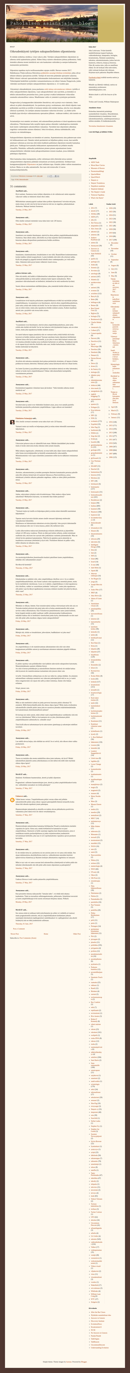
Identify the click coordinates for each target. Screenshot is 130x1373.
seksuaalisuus (95, 1092)
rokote (93, 1029)
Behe (93, 299)
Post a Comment (19, 929)
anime (93, 243)
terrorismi (94, 1190)
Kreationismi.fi (96, 1327)
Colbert (93, 330)
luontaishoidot (96, 769)
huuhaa (93, 506)
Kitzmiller (94, 665)
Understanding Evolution (100, 1348)
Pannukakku (95, 899)
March (113, 410)
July (112, 269)
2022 (111, 222)
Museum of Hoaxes (98, 168)
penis (93, 923)
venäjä (93, 1255)
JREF (93, 593)
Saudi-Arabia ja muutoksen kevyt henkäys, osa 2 (115, 355)
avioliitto (94, 293)
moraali (93, 837)
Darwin (93, 338)
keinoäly (94, 632)
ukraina (93, 1220)
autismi (93, 288)
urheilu (93, 1233)
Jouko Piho (95, 590)
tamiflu (93, 1170)
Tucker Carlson (96, 1212)
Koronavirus (95, 671)
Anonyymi (94, 246)
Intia (92, 550)
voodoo (93, 1282)
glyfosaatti (94, 458)
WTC (93, 1299)
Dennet (93, 355)
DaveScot (94, 341)
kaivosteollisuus (96, 614)
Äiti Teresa (95, 223)
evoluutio (94, 421)
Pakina (93, 896)
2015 (111, 425)
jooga (93, 582)
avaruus (93, 291)
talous (93, 1167)
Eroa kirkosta (95, 410)
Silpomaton (31, 164)
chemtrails (94, 327)
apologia (94, 262)
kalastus (94, 619)
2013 (111, 433)
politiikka (94, 945)
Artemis (94, 268)
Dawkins (94, 349)
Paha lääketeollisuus (96, 887)
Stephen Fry (95, 1126)
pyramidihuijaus (96, 972)
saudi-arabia (95, 1081)
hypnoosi (94, 515)
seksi (92, 1089)
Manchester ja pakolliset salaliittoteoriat (115, 299)
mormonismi (95, 840)
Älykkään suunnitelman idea (101, 1315)
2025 (111, 212)
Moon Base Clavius (98, 165)
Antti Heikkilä (96, 254)
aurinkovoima (96, 282)
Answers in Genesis (95, 250)
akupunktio (95, 226)
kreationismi (95, 685)
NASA (93, 846)
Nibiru (93, 860)
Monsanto (94, 834)
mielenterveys (96, 821)
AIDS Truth (95, 162)
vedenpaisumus (96, 1250)
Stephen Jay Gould (95, 1130)
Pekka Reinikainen (95, 914)
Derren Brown (96, 358)
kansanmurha (95, 622)
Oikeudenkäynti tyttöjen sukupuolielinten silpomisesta (115, 313)
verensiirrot (95, 1258)
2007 (111, 454)
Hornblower (95, 500)
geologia (94, 450)
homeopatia (95, 487)
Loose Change (96, 764)
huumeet (94, 509)
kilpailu (93, 649)
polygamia (94, 948)
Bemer (93, 305)
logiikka (94, 761)
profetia (93, 951)
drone (93, 366)
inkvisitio (94, 542)
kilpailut (94, 652)
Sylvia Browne (96, 1141)
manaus (93, 793)
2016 (111, 422)
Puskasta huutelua (94, 968)
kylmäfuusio (95, 731)
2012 (92, 208)
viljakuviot (95, 1271)
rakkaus (93, 985)
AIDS (93, 217)
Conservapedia (96, 333)
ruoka (93, 1044)
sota (92, 1115)
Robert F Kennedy (94, 1020)
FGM (16, 179)
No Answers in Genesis (99, 1333)
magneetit (94, 790)
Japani (93, 571)
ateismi (93, 277)
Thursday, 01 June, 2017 (24, 924)
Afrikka (93, 214)
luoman (69, 1362)
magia (93, 787)
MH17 (93, 818)
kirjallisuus (95, 655)
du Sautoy (94, 369)
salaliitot (94, 1057)
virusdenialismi (96, 1277)
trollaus (93, 1209)
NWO (93, 869)
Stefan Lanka (95, 1121)
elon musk (94, 388)
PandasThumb (96, 1336)
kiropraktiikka (96, 660)
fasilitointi (94, 430)
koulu (93, 679)
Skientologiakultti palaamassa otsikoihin (115, 368)
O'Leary (94, 872)
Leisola (93, 745)
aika (92, 220)
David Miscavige (94, 345)
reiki (92, 1007)
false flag (94, 427)
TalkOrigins (95, 1339)
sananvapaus (95, 1070)
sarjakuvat (94, 1075)
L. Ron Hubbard (96, 737)
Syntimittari (95, 1146)
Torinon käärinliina (94, 1205)
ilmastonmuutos (96, 534)
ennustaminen (96, 399)
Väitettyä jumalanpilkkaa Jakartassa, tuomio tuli (115, 342)
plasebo (93, 942)
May (113, 276)
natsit (93, 852)
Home (46, 934)
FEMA (93, 433)
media (93, 809)
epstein (93, 404)
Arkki (93, 265)
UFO (92, 1217)
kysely (93, 734)
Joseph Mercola (96, 585)
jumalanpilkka (96, 609)
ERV (92, 415)
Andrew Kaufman (94, 239)
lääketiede (94, 742)
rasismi (93, 994)
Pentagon (94, 926)
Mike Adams (95, 826)
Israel (93, 562)
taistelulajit (95, 1164)
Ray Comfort (95, 1002)
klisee (93, 668)
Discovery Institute (97, 1321)
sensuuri (94, 1100)
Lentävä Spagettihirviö (96, 752)
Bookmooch (95, 319)
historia (93, 475)
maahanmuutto (96, 774)
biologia (94, 316)
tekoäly (93, 1181)
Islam (93, 559)
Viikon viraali (96, 1266)
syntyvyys (94, 1149)
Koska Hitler (95, 676)
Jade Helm (94, 568)
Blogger (84, 1362)
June (113, 272)
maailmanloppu (96, 779)
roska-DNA (95, 1038)
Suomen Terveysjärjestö (96, 1135)
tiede (92, 1196)
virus (92, 1274)
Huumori (94, 512)
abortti (93, 211)
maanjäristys (95, 784)
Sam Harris (95, 1060)
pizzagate (94, 939)
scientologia (95, 1084)
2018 (111, 236)
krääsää (93, 682)
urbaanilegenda (96, 1228)
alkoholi (94, 232)
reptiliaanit (95, 1010)
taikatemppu (95, 1158)
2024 (111, 215)
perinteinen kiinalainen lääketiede (95, 931)
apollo (93, 259)
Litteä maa (94, 758)
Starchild (94, 1118)
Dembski (94, 352)
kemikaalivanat (96, 638)
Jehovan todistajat (94, 575)
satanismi (94, 1078)
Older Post (77, 934)
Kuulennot (94, 721)
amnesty (94, 235)
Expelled (94, 424)
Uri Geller (94, 1236)
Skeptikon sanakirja (98, 186)
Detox (93, 363)
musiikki (94, 843)
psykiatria (94, 964)
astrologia (94, 274)
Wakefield (94, 1285)
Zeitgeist (94, 1302)
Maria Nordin (96, 796)
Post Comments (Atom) (28, 938)
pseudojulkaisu (96, 959)
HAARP (94, 466)
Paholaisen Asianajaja (24, 418)
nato (92, 849)
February (114, 414)
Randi (93, 988)
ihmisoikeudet (23, 179)
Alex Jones (95, 229)
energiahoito (95, 391)
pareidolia (94, 902)
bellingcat (94, 302)
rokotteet (94, 1032)
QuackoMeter (96, 174)
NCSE (93, 1330)
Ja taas (93, 565)
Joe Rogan (94, 579)
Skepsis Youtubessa (98, 183)
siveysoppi (94, 1106)
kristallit (94, 690)
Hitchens (94, 478)
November (114, 248)
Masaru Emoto (96, 804)
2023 (111, 219)
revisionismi (95, 1013)
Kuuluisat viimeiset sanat (96, 725)
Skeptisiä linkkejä (97, 189)
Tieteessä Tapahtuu (97, 195)
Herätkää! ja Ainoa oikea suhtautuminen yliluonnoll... (115, 382)
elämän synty (95, 375)
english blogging (94, 395)
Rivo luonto (95, 1016)
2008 (111, 450)
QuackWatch (95, 177)
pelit (92, 920)
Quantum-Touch (96, 977)
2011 (111, 440)
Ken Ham (94, 643)
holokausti (94, 484)
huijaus (93, 503)
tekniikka (94, 1178)
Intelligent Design (94, 546)
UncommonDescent (98, 1345)
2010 (111, 443)
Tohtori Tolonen (96, 1199)
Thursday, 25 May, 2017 (24, 568)
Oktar (93, 875)
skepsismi (94, 1112)
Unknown (19, 796)
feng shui (94, 436)
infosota (94, 539)
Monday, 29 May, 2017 (24, 902)
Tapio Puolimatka (95, 1174)
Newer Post (15, 934)
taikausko (94, 1161)
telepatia (94, 1184)
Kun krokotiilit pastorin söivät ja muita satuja (115, 328)
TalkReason (95, 1342)
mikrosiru (94, 831)
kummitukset (95, 706)
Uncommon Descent (95, 1224)
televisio (94, 1187)
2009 (111, 447)
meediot (94, 812)
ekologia (94, 372)
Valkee (93, 1247)
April (113, 407)
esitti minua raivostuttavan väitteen (57, 89)
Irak (92, 553)
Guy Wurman (95, 461)
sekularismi (95, 1097)
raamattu (94, 982)
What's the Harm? (97, 198)
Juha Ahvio (95, 596)
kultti (93, 703)
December (114, 243)
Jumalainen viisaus (95, 605)
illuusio (93, 531)
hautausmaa (95, 472)
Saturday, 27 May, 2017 (24, 788)
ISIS (92, 556)
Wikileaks (94, 1291)
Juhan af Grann (96, 598)
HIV (92, 481)
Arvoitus (94, 271)
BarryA (93, 296)
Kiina (93, 646)
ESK (92, 418)
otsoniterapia (95, 881)
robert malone (96, 1024)
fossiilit (93, 442)
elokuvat (94, 385)
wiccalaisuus (95, 1288)
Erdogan (94, 407)
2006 (111, 457)
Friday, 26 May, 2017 (23, 621)
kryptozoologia (96, 693)
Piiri (92, 936)
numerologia (95, 866)
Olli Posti (94, 878)
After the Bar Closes (98, 1312)
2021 (111, 226)
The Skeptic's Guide (98, 192)
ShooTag (94, 1103)
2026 (111, 208)
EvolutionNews (96, 1324)
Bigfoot (93, 313)
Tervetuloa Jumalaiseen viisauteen (101, 126)
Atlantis (93, 280)
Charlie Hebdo (96, 322)
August (114, 265)
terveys (93, 1193)
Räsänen (94, 991)
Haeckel (94, 469)
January (114, 417)
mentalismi (95, 815)
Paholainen (95, 893)
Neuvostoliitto (96, 855)
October (114, 254)
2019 (111, 233)
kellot (93, 635)
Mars (93, 801)
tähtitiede (94, 1155)
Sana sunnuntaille (95, 1064)
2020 (111, 229)
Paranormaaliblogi (97, 171)
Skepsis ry (94, 180)
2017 (111, 240)
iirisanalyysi (95, 528)
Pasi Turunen (95, 905)
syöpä (93, 1152)
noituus (93, 863)
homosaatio (95, 492)
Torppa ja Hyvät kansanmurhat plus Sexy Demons (115, 397)
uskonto (93, 1239)
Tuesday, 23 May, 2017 (24, 210)
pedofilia (94, 910)
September (115, 260)
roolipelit (94, 1035)
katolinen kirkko (94, 628)
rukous (93, 1041)
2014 (111, 429)
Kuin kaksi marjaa (95, 699)
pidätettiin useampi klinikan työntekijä (56, 73)
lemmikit (94, 748)
